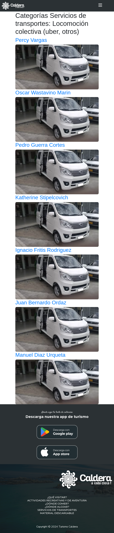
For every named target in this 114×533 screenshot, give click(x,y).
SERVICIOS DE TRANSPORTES (57, 509)
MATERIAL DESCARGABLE (57, 513)
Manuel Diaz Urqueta (40, 355)
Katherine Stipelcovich (41, 197)
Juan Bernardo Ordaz (40, 303)
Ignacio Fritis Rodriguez (43, 250)
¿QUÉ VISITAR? (57, 497)
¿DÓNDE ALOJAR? (57, 506)
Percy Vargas (31, 40)
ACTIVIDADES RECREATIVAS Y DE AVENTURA (57, 500)
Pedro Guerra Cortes (40, 145)
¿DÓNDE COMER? (57, 503)
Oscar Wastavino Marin (42, 93)
